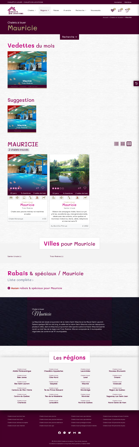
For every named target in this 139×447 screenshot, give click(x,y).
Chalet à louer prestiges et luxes (81, 422)
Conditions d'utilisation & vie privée (60, 443)
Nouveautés (96, 10)
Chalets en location (116, 17)
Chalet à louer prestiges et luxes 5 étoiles (115, 416)
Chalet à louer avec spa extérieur (81, 419)
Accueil (105, 17)
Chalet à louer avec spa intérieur (81, 416)
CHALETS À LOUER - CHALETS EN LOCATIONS (25, 2)
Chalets (31, 10)
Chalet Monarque (16, 219)
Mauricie (128, 17)
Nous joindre (76, 443)
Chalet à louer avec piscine (47, 416)
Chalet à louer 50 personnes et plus (114, 425)
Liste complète (19, 279)
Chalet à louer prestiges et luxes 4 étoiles (84, 425)
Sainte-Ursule (69, 208)
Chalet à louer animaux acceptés (18, 422)
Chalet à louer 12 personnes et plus (114, 419)
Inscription (118, 2)
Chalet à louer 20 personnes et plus (114, 422)
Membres (127, 2)
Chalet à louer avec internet (16, 425)
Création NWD (85, 443)
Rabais (56, 10)
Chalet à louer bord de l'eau (16, 416)
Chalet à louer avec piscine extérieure (51, 422)
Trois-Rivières (27, 208)
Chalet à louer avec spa (46, 425)
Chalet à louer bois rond (15, 419)
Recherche (80, 10)
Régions (43, 10)
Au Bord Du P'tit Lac (59, 226)
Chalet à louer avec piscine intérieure (50, 419)
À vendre (67, 10)
